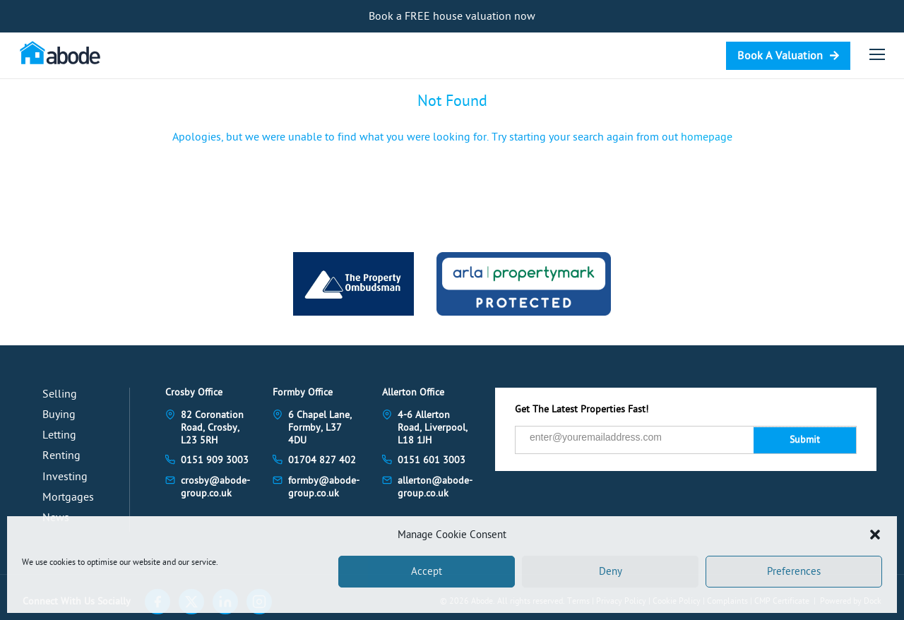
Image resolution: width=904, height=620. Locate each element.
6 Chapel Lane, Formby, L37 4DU (320, 427)
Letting (59, 435)
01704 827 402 (322, 460)
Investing (65, 476)
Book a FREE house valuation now (452, 16)
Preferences (794, 572)
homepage (706, 137)
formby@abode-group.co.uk (323, 487)
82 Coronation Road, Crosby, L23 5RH (212, 427)
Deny (610, 572)
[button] (875, 534)
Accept (426, 572)
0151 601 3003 (431, 460)
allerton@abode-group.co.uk (435, 487)
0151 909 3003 (215, 460)
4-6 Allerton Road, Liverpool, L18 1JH (433, 427)
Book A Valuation (780, 55)
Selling (59, 394)
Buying (59, 414)
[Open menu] (877, 54)
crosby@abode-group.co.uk (215, 487)
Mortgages (68, 497)
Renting (61, 455)
